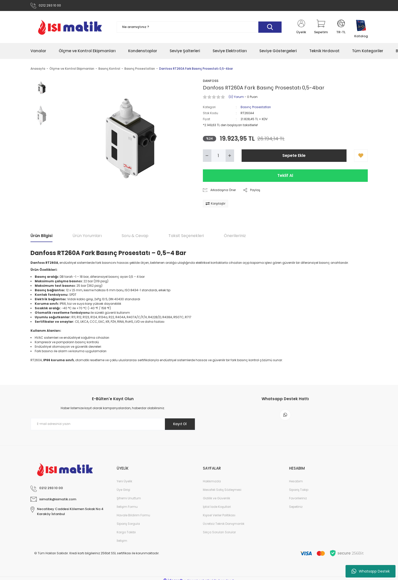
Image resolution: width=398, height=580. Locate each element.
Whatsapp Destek (371, 571)
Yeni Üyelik (124, 482)
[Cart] (321, 27)
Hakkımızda (212, 482)
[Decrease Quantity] (207, 156)
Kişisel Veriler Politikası (219, 516)
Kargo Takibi (126, 533)
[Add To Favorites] (361, 156)
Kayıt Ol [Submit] (178, 424)
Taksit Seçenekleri (186, 237)
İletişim (122, 542)
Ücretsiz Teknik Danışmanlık (223, 525)
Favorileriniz (298, 499)
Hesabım (296, 482)
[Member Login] (301, 27)
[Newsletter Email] (112, 425)
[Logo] (69, 28)
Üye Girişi (123, 491)
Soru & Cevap (135, 237)
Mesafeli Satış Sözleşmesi (222, 491)
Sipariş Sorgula (128, 525)
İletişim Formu (127, 508)
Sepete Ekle (294, 156)
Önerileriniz (235, 237)
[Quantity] (218, 156)
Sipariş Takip (298, 491)
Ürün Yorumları (87, 237)
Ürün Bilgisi (41, 237)
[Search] (199, 28)
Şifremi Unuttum (129, 499)
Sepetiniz (296, 508)
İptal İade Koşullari (217, 508)
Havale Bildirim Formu (133, 516)
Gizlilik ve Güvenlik (216, 499)
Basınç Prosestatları (256, 108)
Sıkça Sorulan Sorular (219, 533)
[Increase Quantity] (230, 156)
